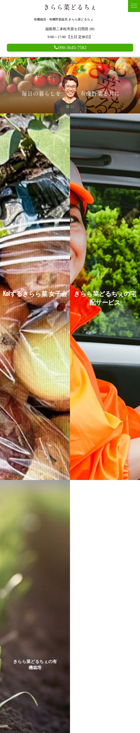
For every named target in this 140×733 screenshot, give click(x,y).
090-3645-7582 (70, 47)
